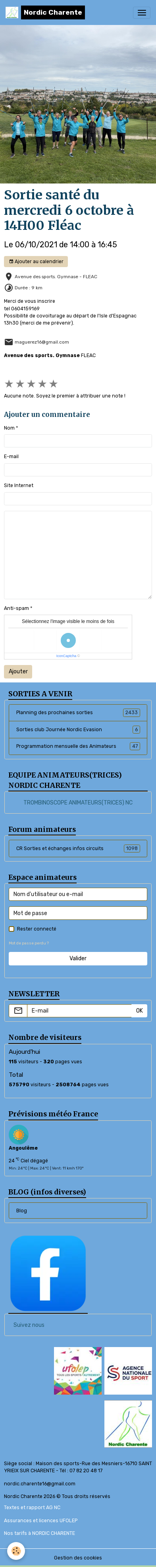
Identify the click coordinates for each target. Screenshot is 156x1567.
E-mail (11, 456)
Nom (9, 428)
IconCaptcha (66, 656)
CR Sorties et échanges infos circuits (78, 848)
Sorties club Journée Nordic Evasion (78, 730)
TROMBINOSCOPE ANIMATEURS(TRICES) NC (78, 802)
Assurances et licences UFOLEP (40, 1520)
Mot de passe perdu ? (29, 943)
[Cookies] (16, 1551)
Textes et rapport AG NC (32, 1507)
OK (139, 1010)
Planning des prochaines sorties (78, 713)
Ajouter (18, 671)
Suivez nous (28, 1325)
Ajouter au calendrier (36, 262)
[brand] (45, 12)
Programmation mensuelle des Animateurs (78, 746)
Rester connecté (36, 929)
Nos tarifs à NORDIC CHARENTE (39, 1533)
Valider (78, 958)
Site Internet (18, 485)
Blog (21, 1210)
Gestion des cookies (78, 1558)
